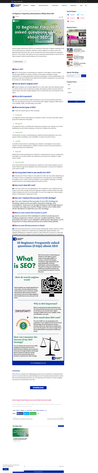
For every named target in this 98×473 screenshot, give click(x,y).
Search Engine (29, 410)
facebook (72, 14)
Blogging (33, 5)
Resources (64, 5)
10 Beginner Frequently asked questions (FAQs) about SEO (20, 439)
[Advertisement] (38, 454)
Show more (61, 426)
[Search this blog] (74, 75)
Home (13, 10)
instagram (72, 18)
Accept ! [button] (5, 469)
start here (25, 5)
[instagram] (84, 1)
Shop (81, 5)
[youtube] (81, 1)
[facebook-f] (77, 1)
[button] (85, 5)
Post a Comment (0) (38, 471)
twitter (82, 14)
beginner (18, 410)
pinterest (72, 21)
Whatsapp (34, 413)
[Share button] (38, 413)
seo (16, 10)
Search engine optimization (38, 410)
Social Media (55, 5)
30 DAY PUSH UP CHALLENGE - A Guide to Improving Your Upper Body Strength (80, 50)
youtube (82, 18)
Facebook (21, 413)
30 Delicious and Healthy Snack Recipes (80, 64)
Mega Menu (73, 5)
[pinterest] (86, 1)
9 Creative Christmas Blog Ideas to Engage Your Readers (79, 57)
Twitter (27, 413)
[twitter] (79, 1)
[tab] (25, 5)
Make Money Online (43, 5)
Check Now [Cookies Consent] (9, 466)
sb (25, 410)
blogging (22, 410)
